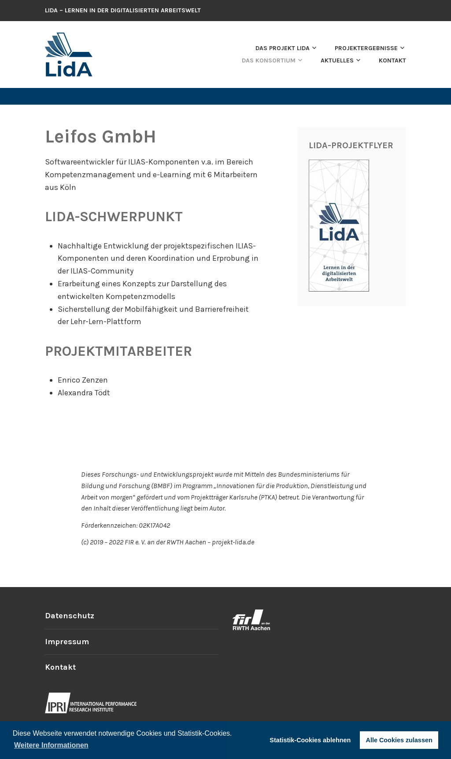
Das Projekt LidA (282, 48)
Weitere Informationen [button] (51, 745)
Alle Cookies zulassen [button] (399, 740)
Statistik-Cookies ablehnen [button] (310, 740)
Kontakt (392, 60)
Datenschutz (69, 615)
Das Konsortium (269, 60)
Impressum (67, 641)
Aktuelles (337, 60)
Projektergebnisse (366, 48)
